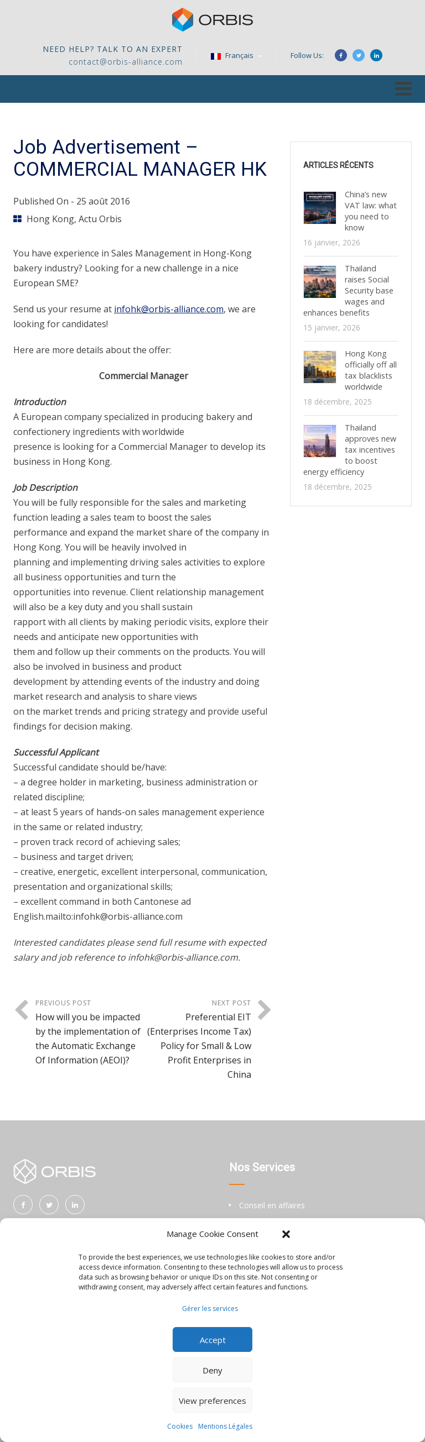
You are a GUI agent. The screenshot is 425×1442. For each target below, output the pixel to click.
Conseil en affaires (272, 1205)
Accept (213, 1339)
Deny (212, 1370)
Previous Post (89, 1032)
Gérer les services (210, 1308)
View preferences (212, 1400)
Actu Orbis (100, 219)
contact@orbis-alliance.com (126, 61)
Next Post (197, 1040)
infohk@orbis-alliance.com (169, 309)
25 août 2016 (103, 201)
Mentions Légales (225, 1426)
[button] (286, 1234)
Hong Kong (50, 219)
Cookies (180, 1426)
